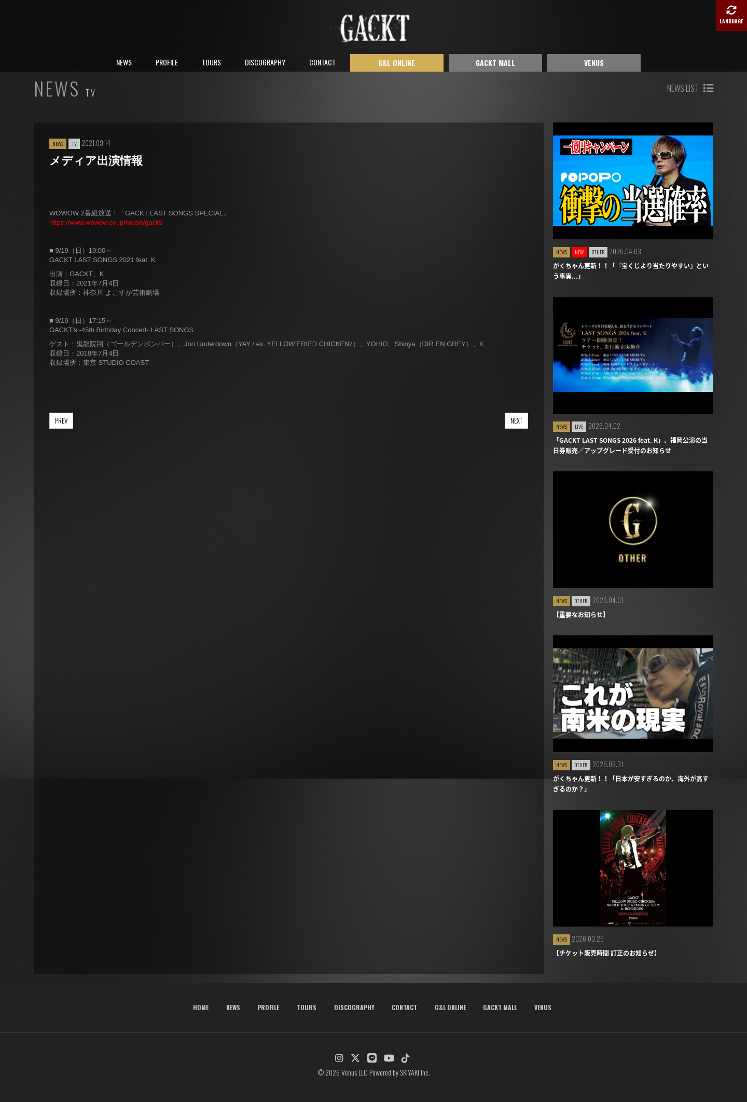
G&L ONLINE (396, 62)
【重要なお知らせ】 (581, 614)
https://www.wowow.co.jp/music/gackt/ (106, 222)
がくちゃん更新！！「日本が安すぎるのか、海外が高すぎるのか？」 (631, 784)
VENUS (594, 62)
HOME (201, 1007)
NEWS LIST (690, 88)
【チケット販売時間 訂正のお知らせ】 (606, 953)
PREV (61, 420)
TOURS (211, 62)
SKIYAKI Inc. (415, 1072)
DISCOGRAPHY (265, 62)
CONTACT (322, 62)
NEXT (516, 420)
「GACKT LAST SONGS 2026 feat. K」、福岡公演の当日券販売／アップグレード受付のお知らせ (630, 445)
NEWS (124, 62)
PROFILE (167, 62)
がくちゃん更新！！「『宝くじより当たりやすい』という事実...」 (631, 271)
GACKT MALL (495, 62)
